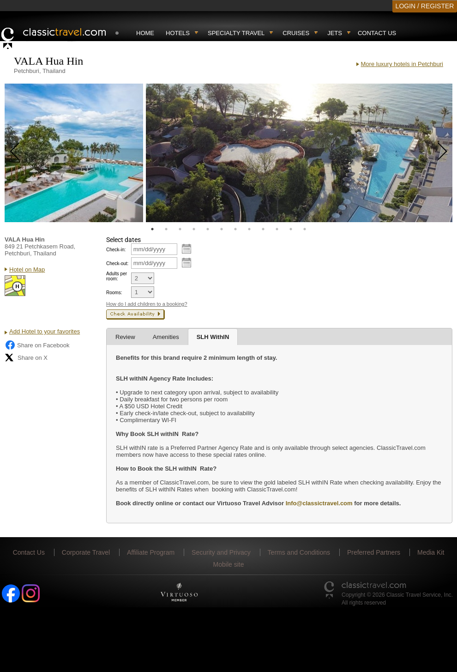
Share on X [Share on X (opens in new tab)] (26, 357)
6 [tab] (221, 229)
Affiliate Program (150, 552)
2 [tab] (166, 229)
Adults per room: (116, 276)
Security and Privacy (221, 552)
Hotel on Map (27, 269)
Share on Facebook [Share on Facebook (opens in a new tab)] (37, 345)
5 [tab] (207, 229)
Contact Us (377, 33)
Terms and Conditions (299, 552)
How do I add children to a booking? (146, 304)
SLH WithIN (213, 336)
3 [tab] (180, 229)
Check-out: (117, 263)
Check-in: (116, 249)
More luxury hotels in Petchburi (402, 64)
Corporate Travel (86, 552)
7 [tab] (235, 229)
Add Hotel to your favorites (44, 331)
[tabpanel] (74, 153)
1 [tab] (152, 229)
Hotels (178, 33)
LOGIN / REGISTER (425, 6)
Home (145, 33)
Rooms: (114, 292)
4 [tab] (193, 229)
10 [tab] (277, 229)
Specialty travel (236, 33)
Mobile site (228, 564)
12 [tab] (304, 229)
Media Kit (430, 552)
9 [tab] (263, 229)
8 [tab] (249, 229)
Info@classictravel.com (319, 503)
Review (125, 336)
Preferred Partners (373, 552)
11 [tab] (290, 229)
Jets (334, 33)
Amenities (166, 336)
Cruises (296, 33)
